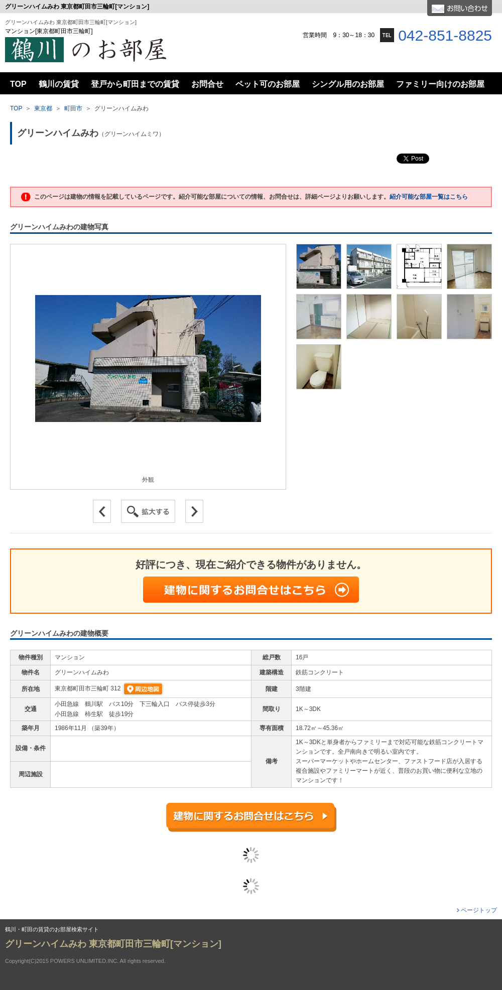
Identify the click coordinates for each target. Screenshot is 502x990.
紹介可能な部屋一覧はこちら (429, 196)
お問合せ (459, 8)
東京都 (43, 108)
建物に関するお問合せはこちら (251, 590)
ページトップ (479, 910)
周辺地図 (143, 689)
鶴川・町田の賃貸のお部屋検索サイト (52, 929)
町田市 (73, 108)
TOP (16, 108)
